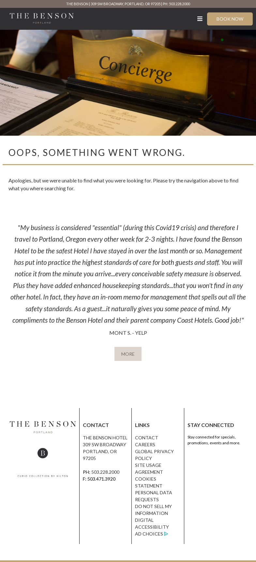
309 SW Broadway (104, 444)
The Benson (77, 4)
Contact (146, 437)
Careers (145, 444)
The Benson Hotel (105, 437)
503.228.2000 (105, 472)
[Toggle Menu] (200, 19)
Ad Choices (149, 533)
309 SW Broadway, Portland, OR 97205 (125, 4)
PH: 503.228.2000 (176, 4)
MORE (128, 354)
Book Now (230, 19)
